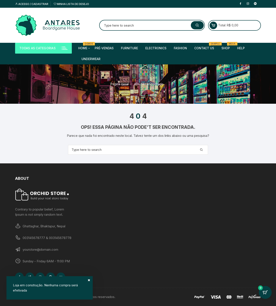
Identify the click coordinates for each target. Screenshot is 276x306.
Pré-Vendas (104, 48)
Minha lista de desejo (71, 4)
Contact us (205, 46)
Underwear (91, 59)
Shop (227, 46)
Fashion (180, 48)
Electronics (155, 48)
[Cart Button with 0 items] (265, 295)
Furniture (129, 48)
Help (241, 48)
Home (84, 48)
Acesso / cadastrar (31, 4)
